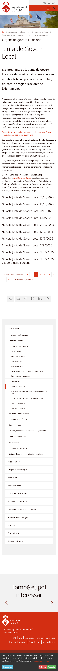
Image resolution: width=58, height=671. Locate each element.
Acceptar (51, 667)
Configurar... (7, 667)
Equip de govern (16, 361)
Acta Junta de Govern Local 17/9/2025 (29, 231)
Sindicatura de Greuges (18, 517)
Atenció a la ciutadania (18, 501)
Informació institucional (18, 335)
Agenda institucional (18, 403)
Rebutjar (42, 667)
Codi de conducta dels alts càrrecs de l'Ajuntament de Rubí (29, 392)
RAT (14, 638)
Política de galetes (17, 642)
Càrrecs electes (16, 351)
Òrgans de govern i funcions (13, 35)
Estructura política (41, 32)
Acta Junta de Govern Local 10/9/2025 (29, 238)
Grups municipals (17, 366)
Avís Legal (29, 638)
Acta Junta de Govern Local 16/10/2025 (30, 204)
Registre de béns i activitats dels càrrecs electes (27, 398)
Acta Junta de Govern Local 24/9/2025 (30, 224)
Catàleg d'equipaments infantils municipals (26, 454)
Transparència (14, 485)
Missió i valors (14, 461)
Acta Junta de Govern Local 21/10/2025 (30, 197)
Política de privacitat (45, 638)
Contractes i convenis (17, 436)
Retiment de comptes (18, 408)
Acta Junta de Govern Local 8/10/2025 (29, 211)
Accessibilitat (49, 642)
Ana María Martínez (22, 178)
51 (9, 279)
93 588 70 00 (13, 632)
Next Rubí (12, 477)
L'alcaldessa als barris (17, 493)
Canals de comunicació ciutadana (22, 509)
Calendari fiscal (15, 425)
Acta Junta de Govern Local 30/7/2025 (30, 252)
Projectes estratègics (17, 469)
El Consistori (25, 32)
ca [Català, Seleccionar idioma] (53, 3)
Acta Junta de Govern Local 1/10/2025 (29, 218)
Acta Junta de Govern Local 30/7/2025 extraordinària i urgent (28, 260)
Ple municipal (15, 381)
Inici (20, 638)
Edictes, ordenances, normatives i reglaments (27, 431)
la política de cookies (40, 661)
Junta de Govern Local (18, 386)
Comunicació (13, 533)
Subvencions (14, 442)
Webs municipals (15, 541)
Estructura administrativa (19, 413)
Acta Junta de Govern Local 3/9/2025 (29, 245)
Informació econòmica (18, 419)
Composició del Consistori (19, 346)
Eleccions (12, 525)
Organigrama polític (18, 356)
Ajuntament (12, 32)
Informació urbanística (18, 448)
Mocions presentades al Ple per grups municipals (27, 371)
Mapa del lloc (34, 642)
